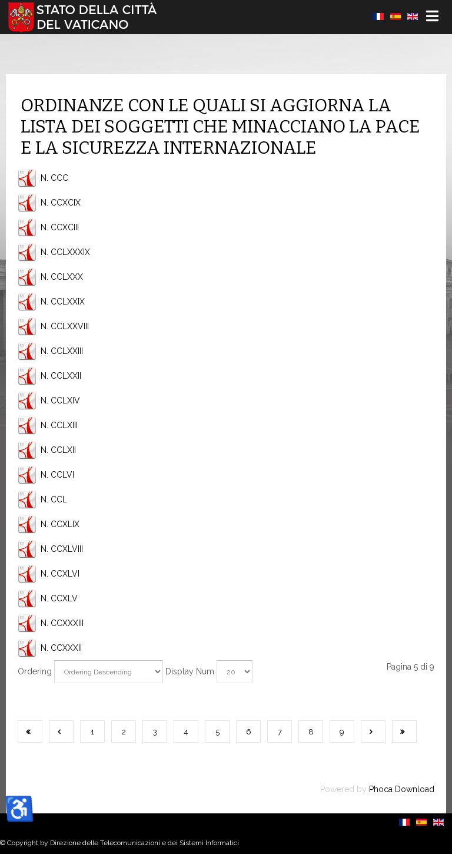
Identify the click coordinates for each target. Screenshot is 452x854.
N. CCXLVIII (62, 549)
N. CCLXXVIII (65, 326)
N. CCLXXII (61, 375)
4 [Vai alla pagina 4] (186, 731)
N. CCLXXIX (63, 301)
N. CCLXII (58, 450)
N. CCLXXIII (62, 351)
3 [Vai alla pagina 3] (155, 731)
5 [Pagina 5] (217, 731)
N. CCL (54, 499)
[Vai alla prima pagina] (30, 731)
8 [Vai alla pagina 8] (311, 731)
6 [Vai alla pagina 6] (248, 731)
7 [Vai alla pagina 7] (280, 731)
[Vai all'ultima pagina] (404, 731)
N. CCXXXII (61, 648)
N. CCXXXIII (62, 623)
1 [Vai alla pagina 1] (92, 731)
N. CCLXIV (60, 400)
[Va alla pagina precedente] (61, 731)
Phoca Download (401, 789)
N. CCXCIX (61, 202)
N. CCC (54, 178)
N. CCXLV (59, 598)
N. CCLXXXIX (65, 252)
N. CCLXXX (62, 277)
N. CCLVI (57, 474)
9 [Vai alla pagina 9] (342, 731)
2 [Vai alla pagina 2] (124, 731)
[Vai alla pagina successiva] (373, 731)
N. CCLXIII (59, 425)
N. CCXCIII (60, 227)
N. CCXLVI (60, 573)
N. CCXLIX (60, 524)
